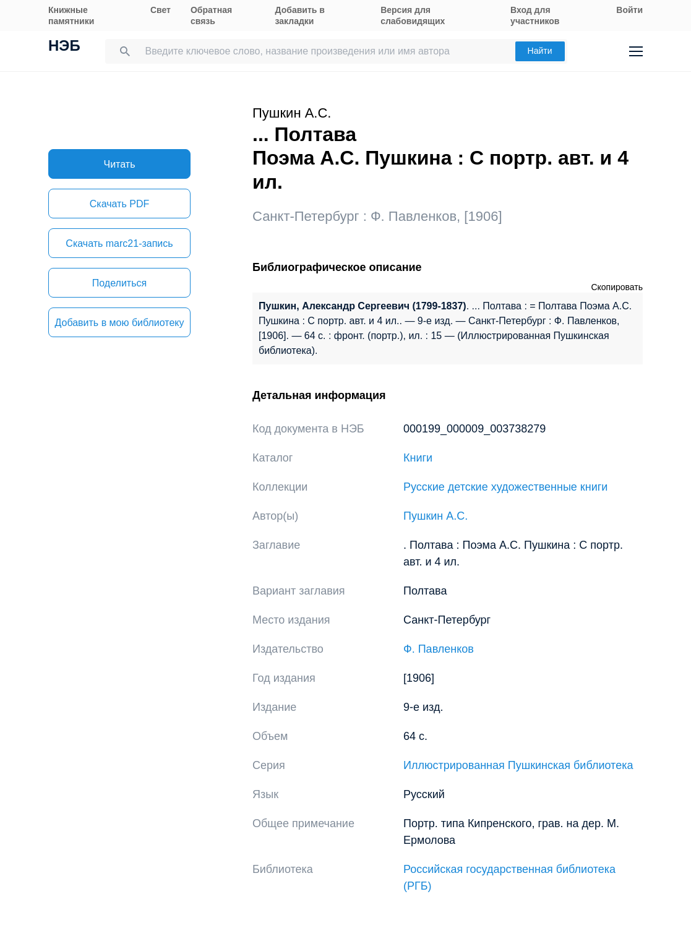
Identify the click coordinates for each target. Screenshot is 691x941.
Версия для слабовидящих (412, 15)
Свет (160, 10)
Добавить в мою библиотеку (119, 322)
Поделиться (119, 283)
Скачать (119, 204)
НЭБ (64, 47)
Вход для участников (534, 15)
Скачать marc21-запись (119, 243)
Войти (629, 10)
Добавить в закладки (300, 15)
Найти (540, 51)
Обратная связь (211, 15)
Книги (417, 458)
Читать (119, 164)
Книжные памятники (71, 15)
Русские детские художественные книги (505, 487)
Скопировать (617, 287)
